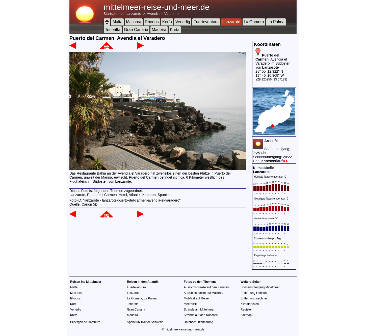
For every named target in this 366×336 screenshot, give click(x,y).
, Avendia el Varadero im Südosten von (272, 61)
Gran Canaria (136, 29)
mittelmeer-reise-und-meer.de (156, 7)
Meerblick (190, 304)
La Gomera (254, 22)
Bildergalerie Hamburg (85, 322)
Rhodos (152, 22)
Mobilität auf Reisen (197, 298)
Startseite (110, 14)
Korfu (167, 22)
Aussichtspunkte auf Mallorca (203, 293)
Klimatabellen (250, 304)
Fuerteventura (206, 22)
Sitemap (246, 315)
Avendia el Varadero (163, 14)
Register (246, 309)
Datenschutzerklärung (198, 322)
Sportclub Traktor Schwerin (145, 322)
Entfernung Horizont (254, 293)
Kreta (174, 29)
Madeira (159, 29)
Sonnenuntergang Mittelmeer (260, 287)
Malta (117, 22)
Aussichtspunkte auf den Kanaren (206, 287)
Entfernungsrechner (254, 298)
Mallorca (133, 22)
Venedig (182, 22)
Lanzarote (133, 14)
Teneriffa (112, 29)
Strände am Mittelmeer (199, 309)
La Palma (276, 22)
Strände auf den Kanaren (201, 315)
